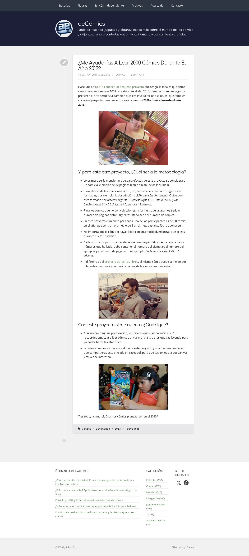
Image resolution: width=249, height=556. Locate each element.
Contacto (177, 5)
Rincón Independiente (109, 5)
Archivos (137, 5)
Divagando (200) (155, 498)
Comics (120, 74)
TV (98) (150, 514)
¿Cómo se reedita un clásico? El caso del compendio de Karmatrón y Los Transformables (94, 482)
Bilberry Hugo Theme (183, 547)
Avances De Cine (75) (155, 522)
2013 (118, 428)
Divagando (103, 428)
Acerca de (157, 5)
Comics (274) (153, 486)
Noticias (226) (154, 492)
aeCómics (91, 24)
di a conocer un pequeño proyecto (121, 87)
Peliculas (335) (154, 480)
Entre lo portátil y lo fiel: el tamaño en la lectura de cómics (89, 500)
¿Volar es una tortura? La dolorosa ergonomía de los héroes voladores (95, 506)
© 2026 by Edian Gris (65, 547)
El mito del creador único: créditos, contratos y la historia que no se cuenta (94, 514)
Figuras (82, 5)
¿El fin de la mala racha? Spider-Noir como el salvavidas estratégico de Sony (96, 492)
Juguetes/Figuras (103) (156, 506)
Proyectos (133, 428)
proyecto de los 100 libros (121, 262)
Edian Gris (138, 74)
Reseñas (64, 5)
